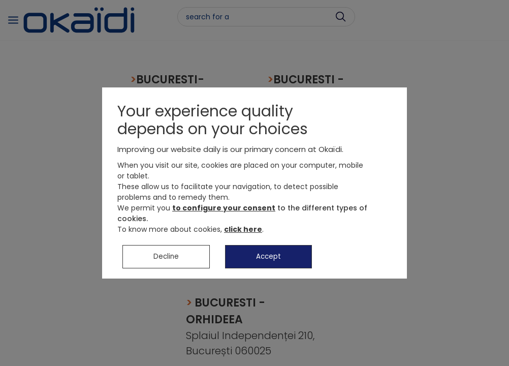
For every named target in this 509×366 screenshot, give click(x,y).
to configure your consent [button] (223, 209)
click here (243, 231)
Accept (268, 258)
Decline (166, 258)
